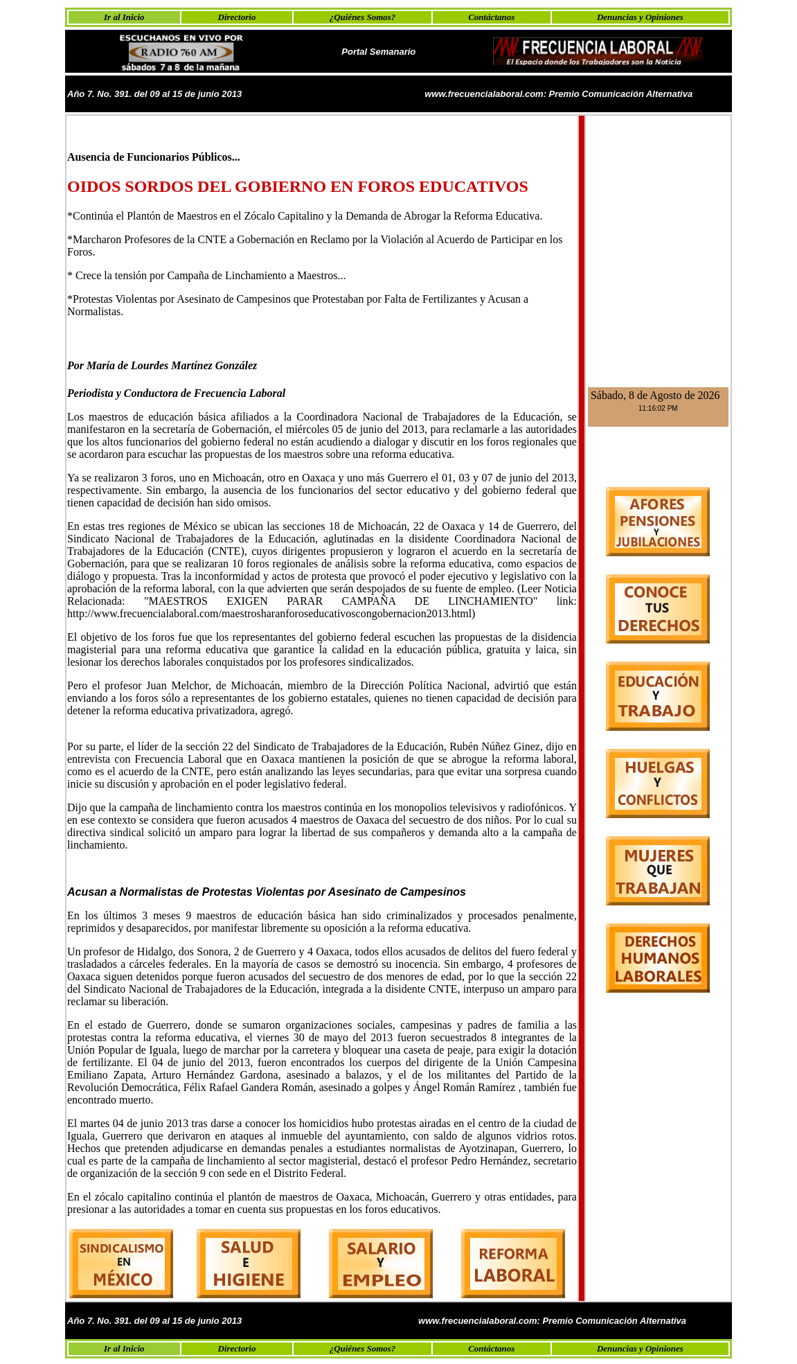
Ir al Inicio (124, 17)
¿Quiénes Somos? (363, 17)
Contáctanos (491, 17)
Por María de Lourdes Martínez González (162, 365)
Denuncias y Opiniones (640, 17)
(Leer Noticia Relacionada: (322, 595)
